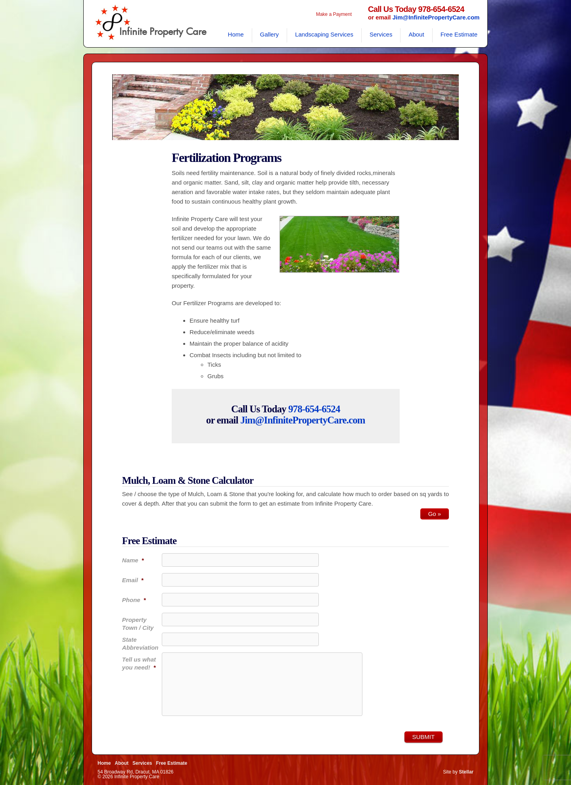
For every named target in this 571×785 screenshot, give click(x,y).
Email (133, 580)
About (416, 34)
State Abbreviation (140, 643)
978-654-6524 (314, 409)
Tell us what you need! (139, 663)
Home (236, 34)
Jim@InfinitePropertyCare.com (436, 17)
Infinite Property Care (162, 32)
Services (381, 34)
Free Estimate (459, 34)
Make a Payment (334, 14)
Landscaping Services (324, 34)
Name (133, 560)
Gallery (269, 34)
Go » (434, 513)
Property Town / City (137, 623)
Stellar (466, 772)
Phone (134, 599)
